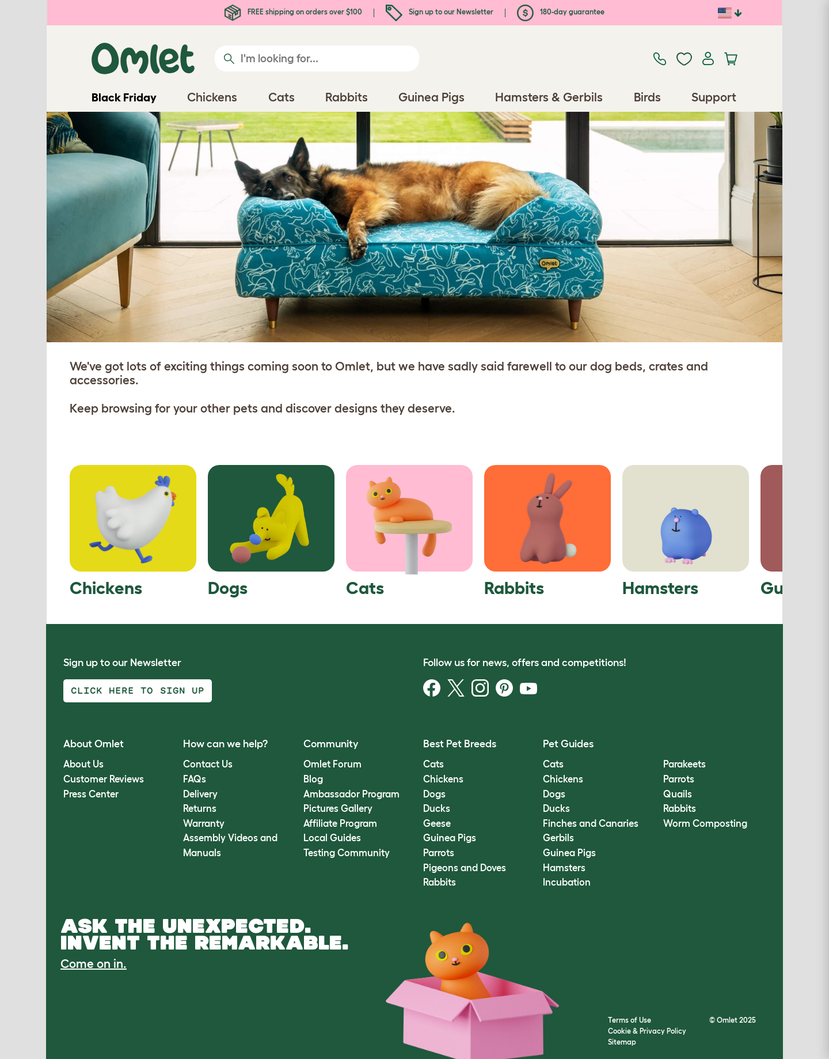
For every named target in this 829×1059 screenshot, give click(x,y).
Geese (437, 823)
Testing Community (346, 853)
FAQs (194, 779)
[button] (654, 744)
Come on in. (93, 963)
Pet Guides (568, 744)
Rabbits (439, 882)
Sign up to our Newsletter (439, 11)
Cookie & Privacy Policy (647, 1031)
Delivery (200, 794)
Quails (677, 794)
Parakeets (684, 764)
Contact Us (208, 764)
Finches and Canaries (590, 823)
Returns (199, 808)
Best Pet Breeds (459, 744)
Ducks (436, 808)
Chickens (443, 779)
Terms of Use (629, 1020)
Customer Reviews (103, 779)
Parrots (438, 853)
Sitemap (622, 1042)
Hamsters (564, 868)
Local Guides (332, 838)
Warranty (204, 823)
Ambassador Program (351, 794)
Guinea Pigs (449, 838)
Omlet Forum (332, 764)
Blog (313, 779)
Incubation (567, 882)
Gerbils (558, 838)
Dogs (434, 794)
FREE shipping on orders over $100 (293, 11)
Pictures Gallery (337, 808)
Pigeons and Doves (464, 868)
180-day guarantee (560, 11)
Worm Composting (705, 823)
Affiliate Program (340, 823)
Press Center (91, 794)
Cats (433, 764)
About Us (83, 764)
